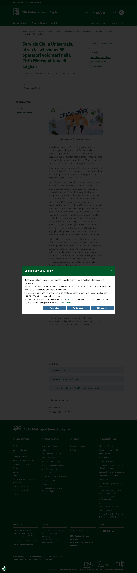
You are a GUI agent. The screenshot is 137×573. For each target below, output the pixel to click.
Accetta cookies (78, 282)
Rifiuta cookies (102, 282)
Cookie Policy (65, 276)
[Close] (112, 244)
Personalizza (54, 282)
